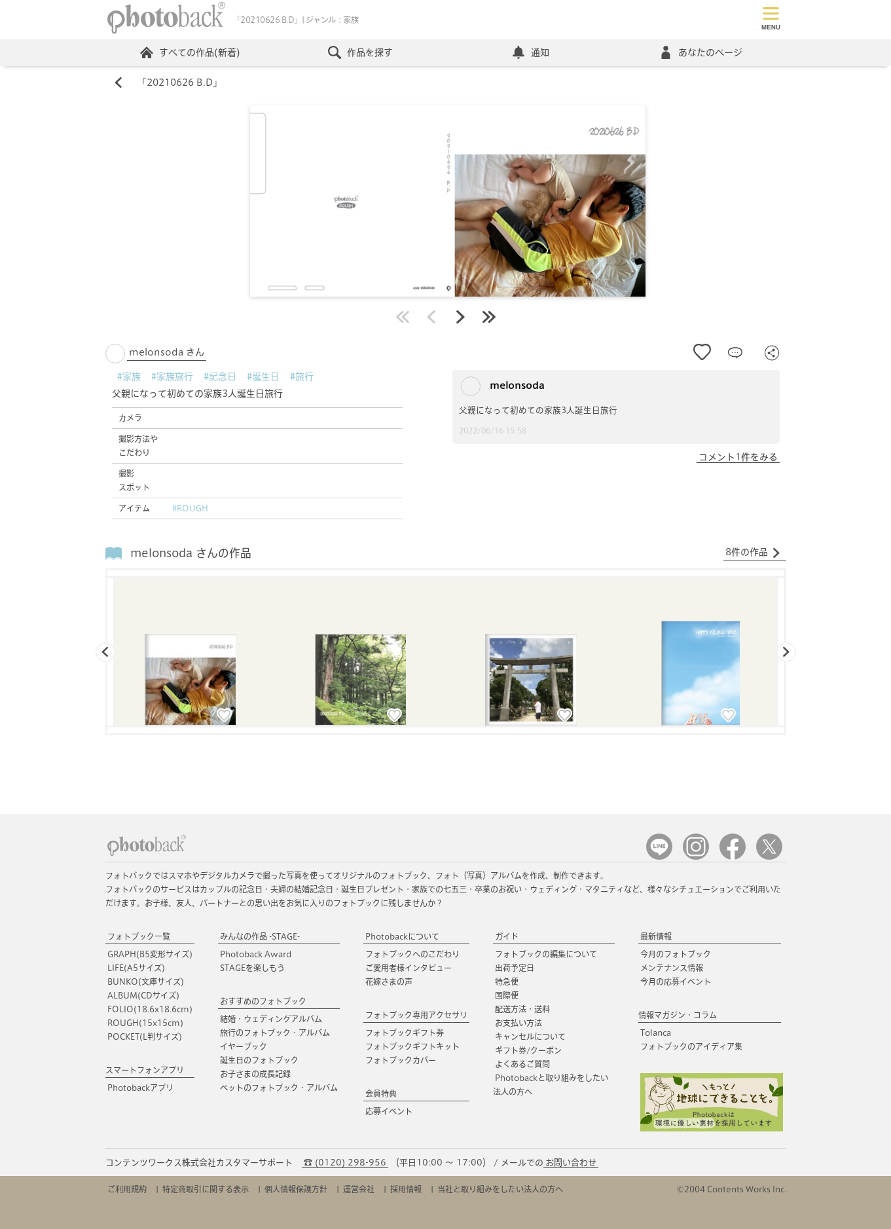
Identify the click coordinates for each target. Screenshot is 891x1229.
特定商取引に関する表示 (205, 1189)
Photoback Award (255, 954)
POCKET (144, 1036)
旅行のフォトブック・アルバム (275, 1032)
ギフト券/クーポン (528, 1050)
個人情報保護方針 (295, 1189)
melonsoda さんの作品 (190, 553)
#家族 (129, 376)
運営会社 (358, 1189)
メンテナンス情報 (671, 968)
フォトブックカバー (400, 1060)
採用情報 (406, 1189)
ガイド (506, 936)
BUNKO (145, 981)
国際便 (506, 995)
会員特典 (381, 1093)
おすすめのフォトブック (263, 1001)
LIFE (136, 968)
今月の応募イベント (675, 981)
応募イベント (388, 1111)
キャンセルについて (530, 1036)
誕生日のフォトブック (259, 1060)
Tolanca (655, 1032)
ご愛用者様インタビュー (408, 968)
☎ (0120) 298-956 (345, 1162)
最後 (489, 316)
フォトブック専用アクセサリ (416, 1015)
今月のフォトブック (675, 954)
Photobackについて (402, 936)
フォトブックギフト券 (404, 1032)
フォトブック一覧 (138, 936)
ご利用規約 (127, 1189)
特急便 (506, 981)
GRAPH (149, 954)
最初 (402, 316)
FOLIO (149, 1009)
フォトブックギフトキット (412, 1046)
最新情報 (656, 936)
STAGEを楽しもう (252, 968)
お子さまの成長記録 (255, 1074)
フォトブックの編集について (546, 954)
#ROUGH (190, 508)
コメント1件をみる (738, 457)
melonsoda (502, 386)
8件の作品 (753, 552)
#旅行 (302, 376)
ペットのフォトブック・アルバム (279, 1087)
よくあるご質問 (522, 1064)
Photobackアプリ (140, 1087)
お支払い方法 (518, 1023)
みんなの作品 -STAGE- (260, 936)
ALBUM (143, 995)
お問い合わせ (570, 1162)
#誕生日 (263, 376)
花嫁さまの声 (388, 981)
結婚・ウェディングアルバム (271, 1019)
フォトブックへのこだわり (412, 954)
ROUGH (145, 1023)
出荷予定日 (514, 968)
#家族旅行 (172, 376)
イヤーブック (243, 1046)
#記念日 (220, 376)
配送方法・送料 (522, 1009)
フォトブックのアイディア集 (691, 1046)
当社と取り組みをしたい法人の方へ (500, 1189)
